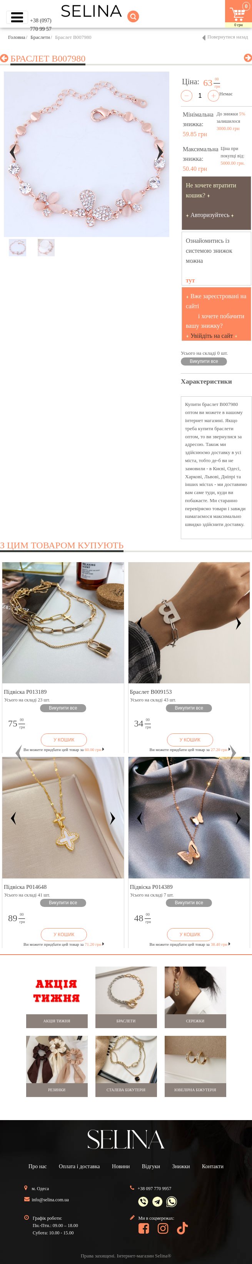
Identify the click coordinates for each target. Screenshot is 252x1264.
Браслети (40, 37)
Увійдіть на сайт (211, 335)
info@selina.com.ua (50, 1199)
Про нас (37, 1166)
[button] (19, 753)
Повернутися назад (227, 37)
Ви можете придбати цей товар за (63, 749)
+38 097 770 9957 (155, 1188)
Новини (121, 1166)
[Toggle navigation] (17, 17)
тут (190, 280)
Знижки (181, 1166)
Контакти (213, 1166)
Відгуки (151, 1166)
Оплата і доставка (79, 1166)
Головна (16, 37)
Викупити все (204, 361)
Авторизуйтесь (210, 215)
